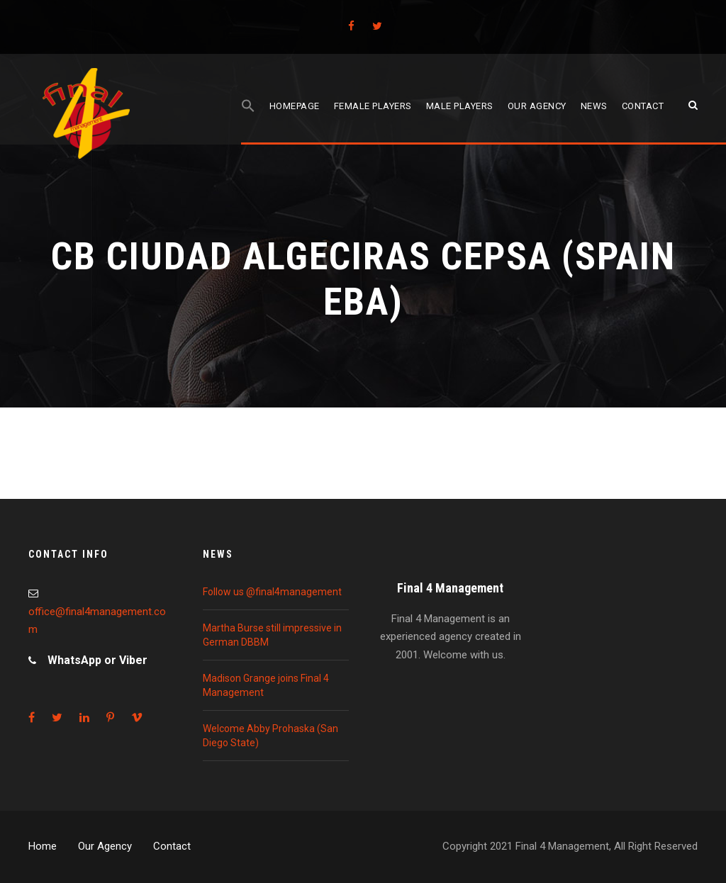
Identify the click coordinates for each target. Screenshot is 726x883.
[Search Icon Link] (248, 122)
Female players (373, 106)
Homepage (294, 106)
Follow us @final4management (272, 591)
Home (42, 846)
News (594, 106)
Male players (459, 106)
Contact (643, 106)
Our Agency (105, 846)
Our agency (537, 106)
